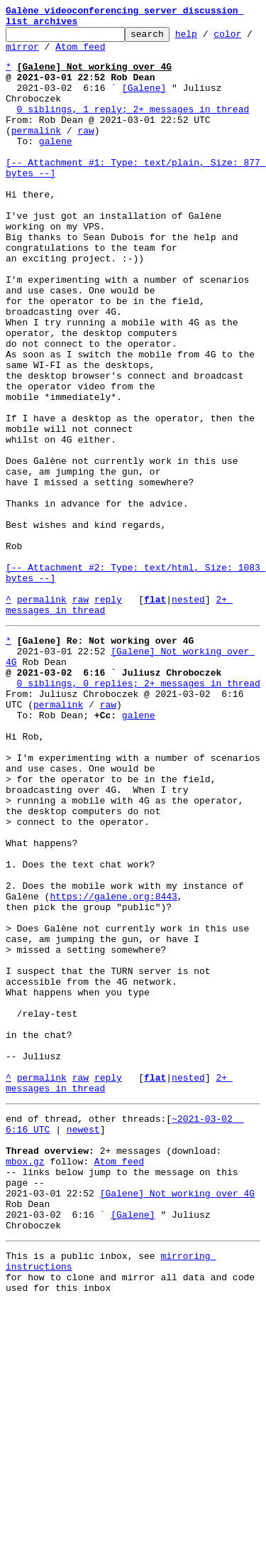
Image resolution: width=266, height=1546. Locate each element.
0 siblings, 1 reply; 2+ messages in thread (133, 127)
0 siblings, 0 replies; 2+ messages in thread (138, 812)
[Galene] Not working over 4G (177, 1421)
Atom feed (125, 54)
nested (188, 716)
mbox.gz (25, 1382)
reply (108, 716)
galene (55, 166)
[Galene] (144, 102)
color (19, 54)
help (208, 39)
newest (83, 1344)
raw (85, 153)
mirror (66, 54)
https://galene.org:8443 (113, 1068)
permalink (36, 153)
